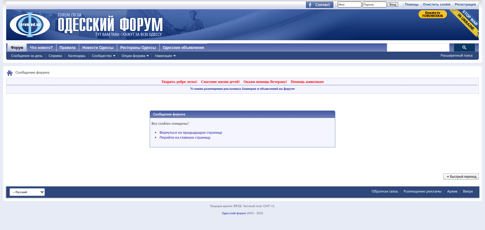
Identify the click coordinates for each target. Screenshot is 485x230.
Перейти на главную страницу (185, 137)
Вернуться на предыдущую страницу (191, 132)
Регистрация (465, 4)
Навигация (163, 56)
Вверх (468, 191)
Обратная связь (385, 191)
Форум (17, 48)
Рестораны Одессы (138, 48)
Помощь (412, 4)
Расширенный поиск (456, 55)
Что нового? (41, 48)
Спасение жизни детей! (220, 82)
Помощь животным (307, 82)
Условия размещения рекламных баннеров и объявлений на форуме (242, 88)
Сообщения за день (26, 56)
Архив (452, 191)
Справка (55, 56)
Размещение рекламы (423, 191)
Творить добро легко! (179, 82)
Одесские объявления (183, 48)
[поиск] (418, 47)
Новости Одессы (97, 48)
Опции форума (133, 56)
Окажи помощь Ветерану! (265, 82)
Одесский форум (234, 213)
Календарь (76, 56)
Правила (68, 48)
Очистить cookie (437, 4)
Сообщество (102, 56)
